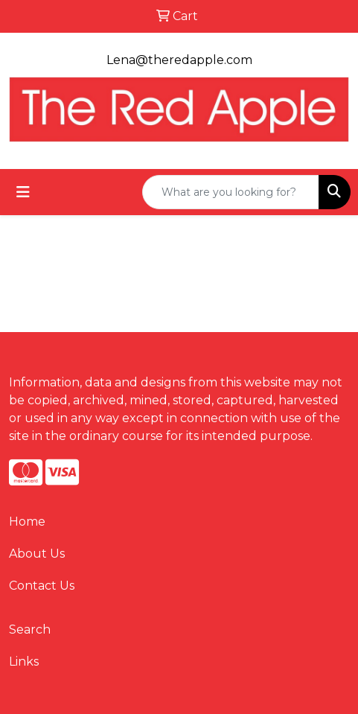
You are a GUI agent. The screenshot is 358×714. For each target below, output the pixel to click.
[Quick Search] (230, 192)
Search (30, 629)
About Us (37, 553)
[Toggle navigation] (23, 192)
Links (24, 661)
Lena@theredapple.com (179, 60)
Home (27, 521)
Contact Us (41, 585)
